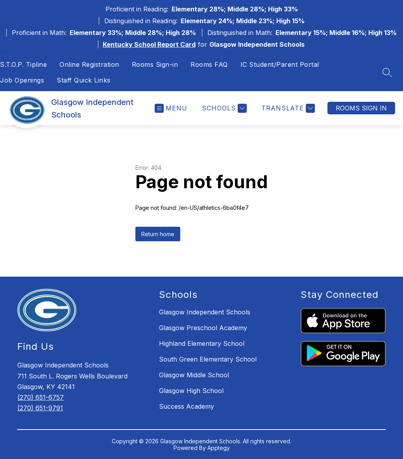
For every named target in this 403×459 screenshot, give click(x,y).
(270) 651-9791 (40, 408)
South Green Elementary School (208, 359)
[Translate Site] (287, 108)
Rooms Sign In (361, 108)
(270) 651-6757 (40, 397)
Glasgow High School (191, 391)
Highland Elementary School (201, 343)
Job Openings (22, 80)
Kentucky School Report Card (149, 44)
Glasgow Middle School (194, 375)
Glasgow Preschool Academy (203, 328)
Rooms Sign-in (155, 64)
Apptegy (218, 447)
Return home (157, 234)
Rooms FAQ (209, 64)
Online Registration (89, 64)
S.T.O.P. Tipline (23, 64)
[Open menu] (171, 108)
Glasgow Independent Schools (204, 312)
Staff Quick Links (84, 80)
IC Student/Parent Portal (279, 64)
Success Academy (186, 406)
